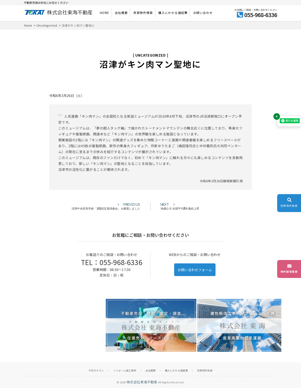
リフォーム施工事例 (124, 370)
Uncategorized (150, 55)
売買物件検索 (143, 13)
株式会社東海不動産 (142, 381)
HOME (104, 13)
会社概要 (121, 13)
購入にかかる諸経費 (173, 13)
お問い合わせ (203, 13)
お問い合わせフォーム (195, 269)
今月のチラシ (96, 370)
